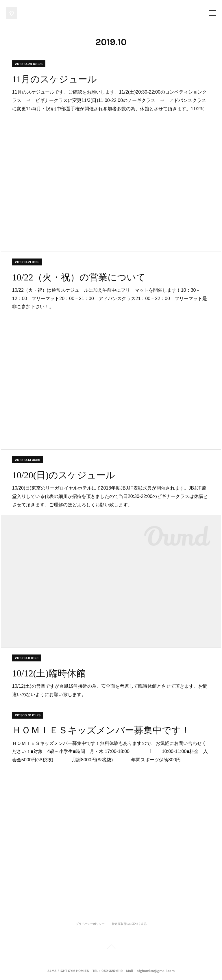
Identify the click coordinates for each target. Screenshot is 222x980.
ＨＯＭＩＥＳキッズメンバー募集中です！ (101, 730)
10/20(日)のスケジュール (63, 475)
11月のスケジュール (54, 79)
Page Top (111, 947)
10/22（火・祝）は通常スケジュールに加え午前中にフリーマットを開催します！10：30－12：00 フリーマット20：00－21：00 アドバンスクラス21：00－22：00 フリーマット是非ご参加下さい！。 (109, 298)
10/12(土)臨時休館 (49, 673)
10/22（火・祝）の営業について (79, 277)
